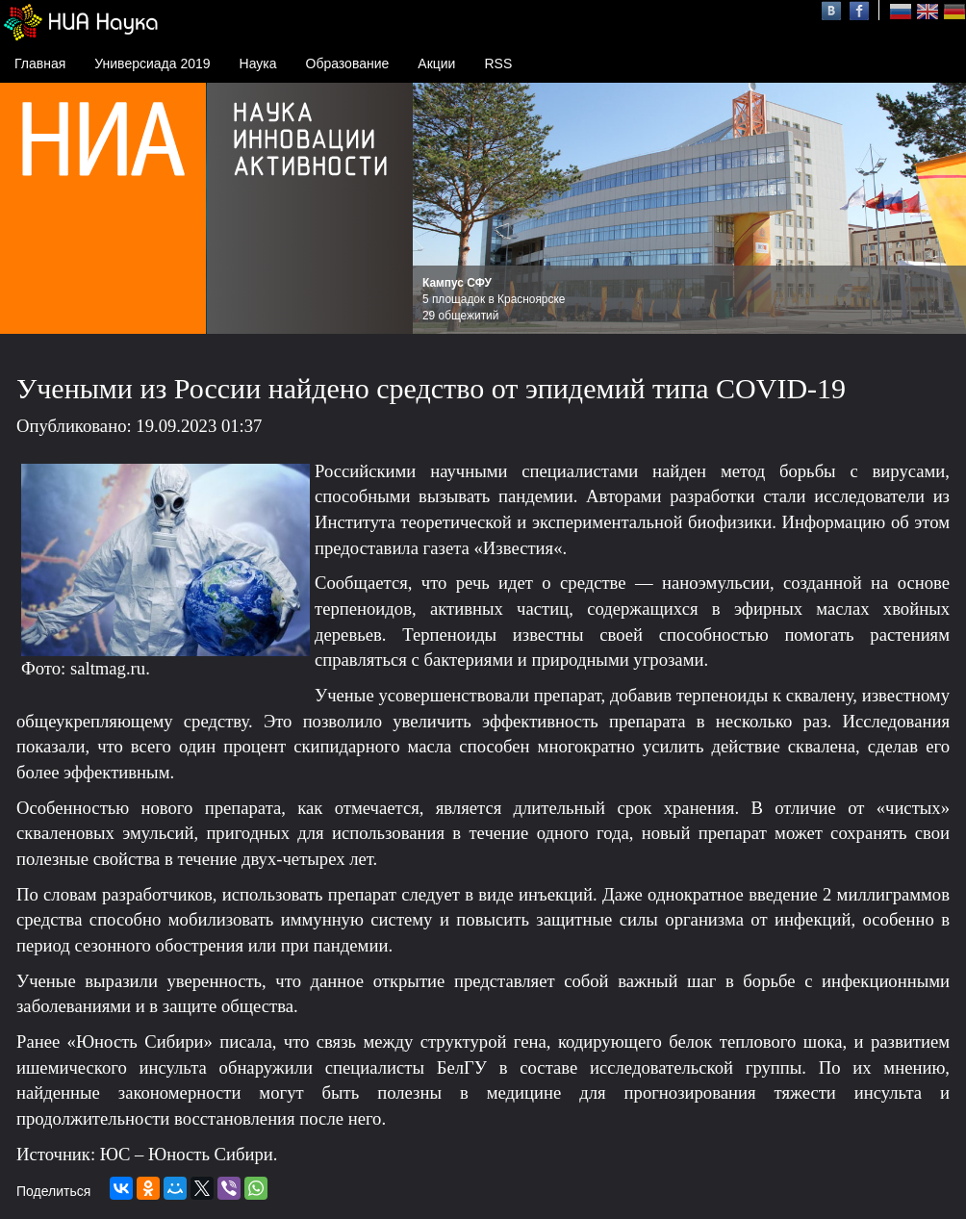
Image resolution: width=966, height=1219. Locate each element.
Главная (39, 63)
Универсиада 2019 (152, 63)
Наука (258, 63)
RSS (498, 63)
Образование (348, 63)
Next (941, 208)
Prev (437, 208)
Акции (436, 63)
